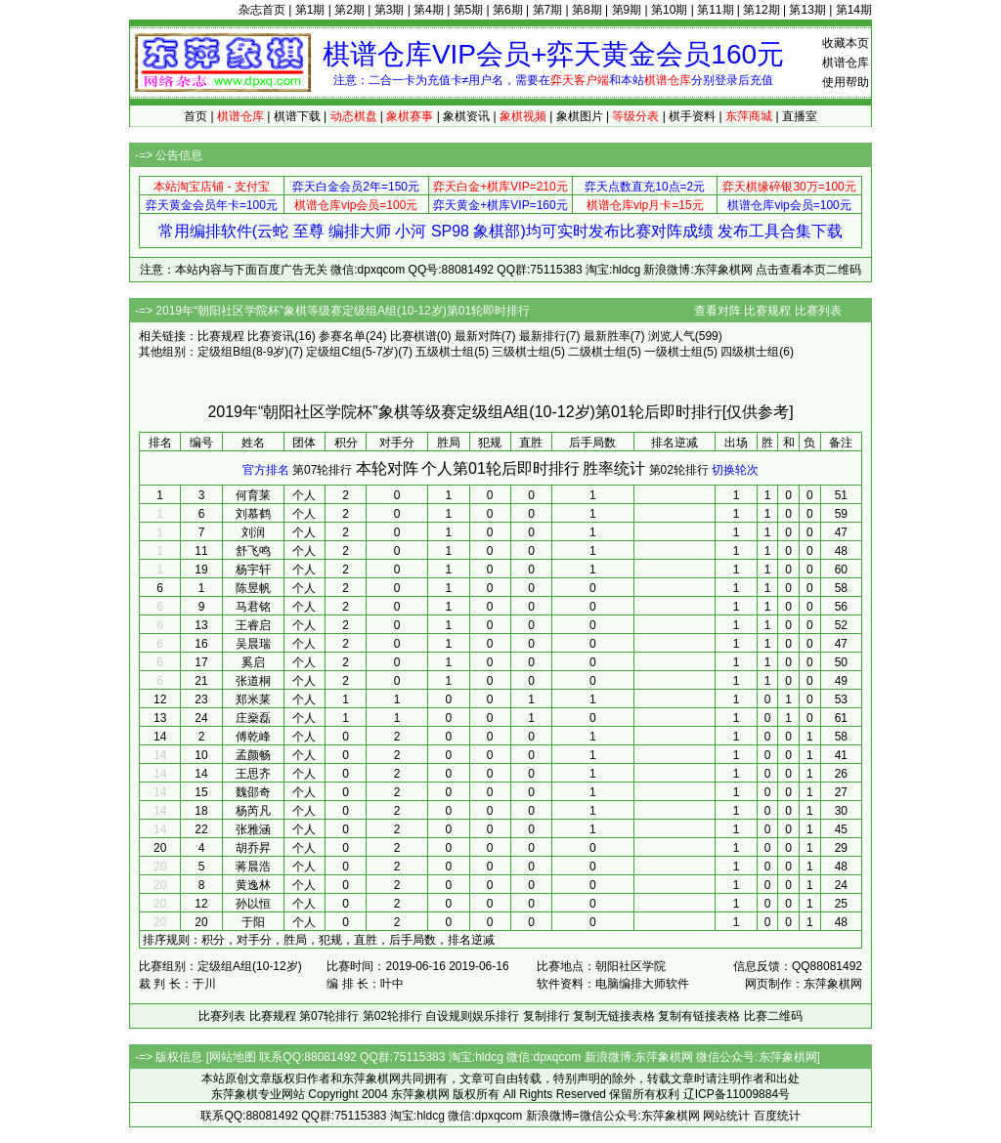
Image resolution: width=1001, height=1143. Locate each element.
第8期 (587, 10)
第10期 (669, 10)
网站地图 (232, 1057)
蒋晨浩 (253, 866)
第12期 (761, 10)
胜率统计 (614, 468)
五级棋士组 (444, 352)
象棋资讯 (466, 116)
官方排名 (265, 470)
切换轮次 (735, 470)
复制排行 (546, 1016)
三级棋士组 (521, 352)
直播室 (799, 116)
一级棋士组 (673, 352)
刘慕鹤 (253, 514)
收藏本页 (845, 43)
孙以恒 (253, 903)
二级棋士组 (597, 352)
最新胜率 (607, 336)
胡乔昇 (253, 848)
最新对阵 (478, 336)
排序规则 (166, 940)
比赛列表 (818, 311)
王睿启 (253, 625)
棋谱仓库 (845, 62)
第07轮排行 (322, 470)
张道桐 (253, 681)
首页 (195, 116)
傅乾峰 (253, 736)
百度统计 (777, 1115)
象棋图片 (579, 116)
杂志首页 (262, 10)
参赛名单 (342, 336)
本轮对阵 (387, 468)
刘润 (253, 532)
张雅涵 (253, 829)
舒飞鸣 (253, 551)
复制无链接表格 (614, 1016)
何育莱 (253, 495)
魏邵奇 (253, 792)
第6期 (508, 10)
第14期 (854, 10)
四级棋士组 (749, 352)
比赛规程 (767, 311)
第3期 (389, 10)
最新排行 (542, 336)
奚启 (253, 662)
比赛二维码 (773, 1016)
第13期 (807, 10)
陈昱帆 (253, 588)
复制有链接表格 (699, 1016)
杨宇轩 (253, 569)
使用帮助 (845, 82)
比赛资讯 (270, 336)
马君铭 (253, 607)
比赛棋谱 (413, 336)
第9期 (627, 10)
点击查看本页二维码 (808, 269)
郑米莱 (253, 699)
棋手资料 (692, 116)
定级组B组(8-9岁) (242, 352)
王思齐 (253, 774)
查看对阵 (717, 311)
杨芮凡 (253, 811)
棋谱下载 (297, 116)
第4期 (428, 10)
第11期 (715, 10)
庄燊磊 (253, 718)
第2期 (349, 10)
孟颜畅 (253, 755)
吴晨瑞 (253, 644)
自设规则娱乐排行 (472, 1016)
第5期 (469, 10)
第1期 (310, 10)
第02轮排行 (679, 470)
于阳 (253, 922)
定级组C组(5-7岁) (352, 352)
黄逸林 (253, 885)
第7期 (548, 10)
